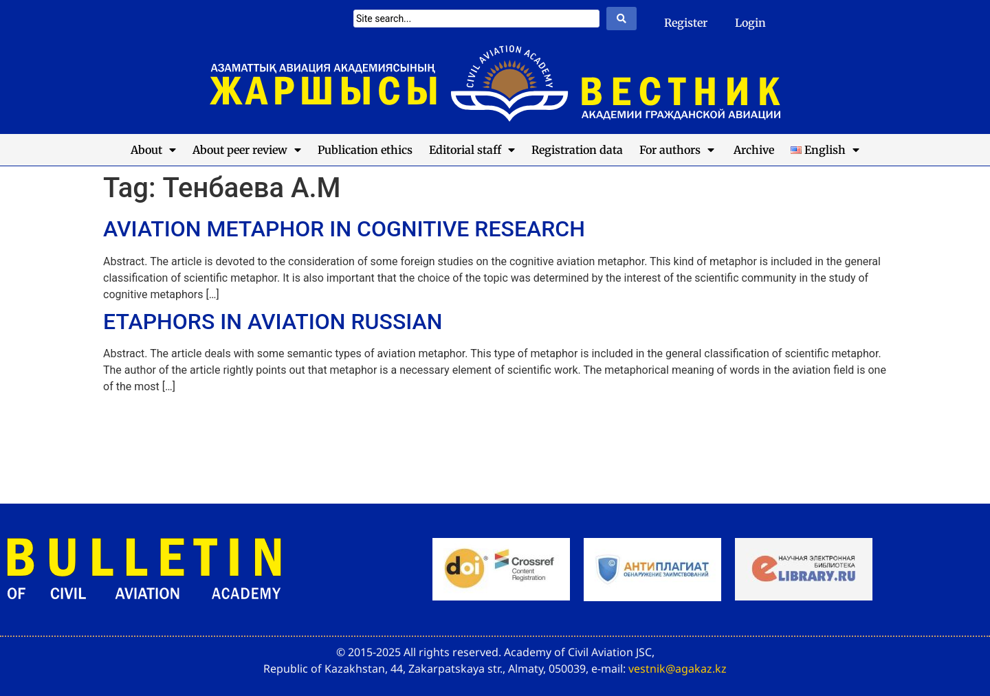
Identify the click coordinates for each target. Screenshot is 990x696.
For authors (676, 149)
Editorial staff (472, 149)
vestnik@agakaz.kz (677, 668)
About (153, 149)
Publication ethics (365, 150)
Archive (752, 150)
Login (750, 23)
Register (685, 23)
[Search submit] (621, 18)
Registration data (577, 150)
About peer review (246, 149)
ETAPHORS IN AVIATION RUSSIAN (273, 321)
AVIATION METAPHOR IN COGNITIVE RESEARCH (344, 229)
